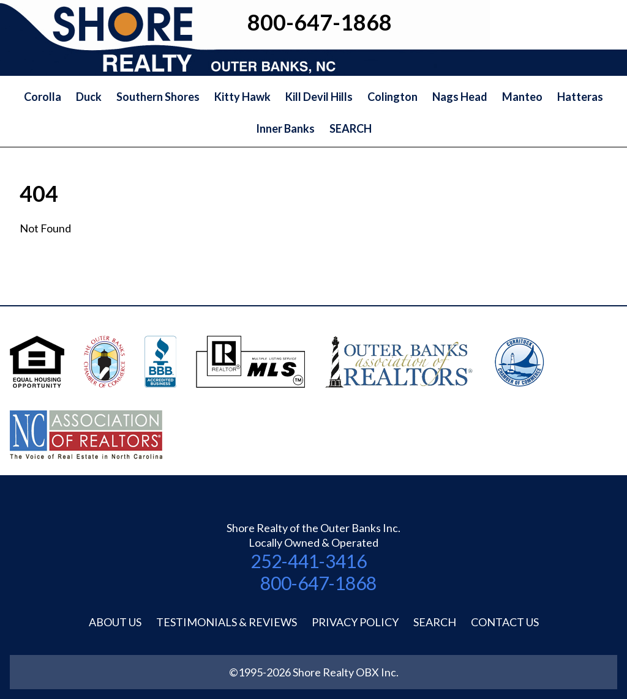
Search (434, 622)
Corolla (42, 96)
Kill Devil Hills (319, 96)
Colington (392, 96)
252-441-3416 (308, 561)
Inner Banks (285, 128)
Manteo (522, 96)
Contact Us (505, 622)
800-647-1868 (318, 583)
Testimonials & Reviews (226, 622)
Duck (89, 96)
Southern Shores (158, 96)
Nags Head (459, 96)
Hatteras (580, 96)
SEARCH (350, 128)
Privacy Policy (355, 622)
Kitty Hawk (242, 96)
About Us (115, 622)
